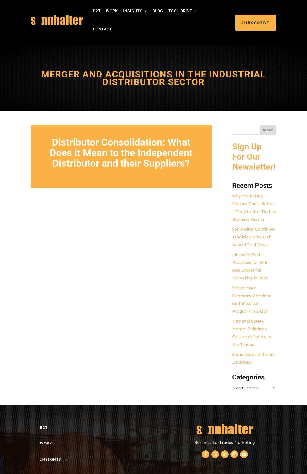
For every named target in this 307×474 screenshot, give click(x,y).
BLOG (158, 11)
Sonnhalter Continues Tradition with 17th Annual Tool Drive (253, 236)
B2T (97, 11)
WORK (112, 11)
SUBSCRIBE (255, 22)
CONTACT (102, 29)
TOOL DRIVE (180, 11)
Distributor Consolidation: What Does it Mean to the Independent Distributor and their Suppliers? (121, 152)
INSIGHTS (132, 11)
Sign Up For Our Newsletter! (254, 157)
